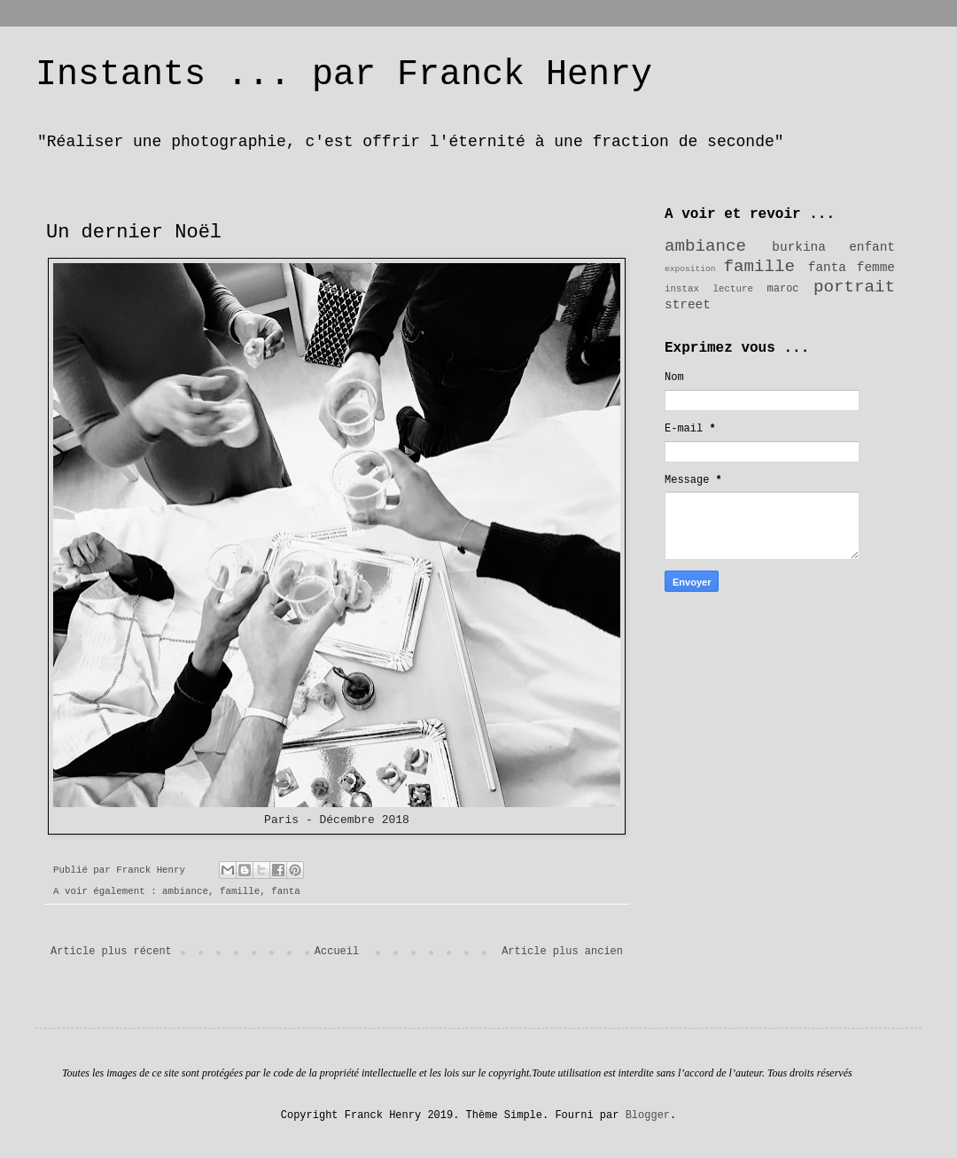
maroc (783, 289)
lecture (733, 289)
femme (876, 267)
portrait (854, 287)
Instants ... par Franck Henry (343, 75)
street (688, 305)
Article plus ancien (562, 951)
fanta (285, 891)
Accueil (337, 951)
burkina (798, 247)
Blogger (648, 1115)
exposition (690, 269)
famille (240, 891)
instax (682, 289)
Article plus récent (111, 951)
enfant (872, 247)
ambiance (185, 891)
